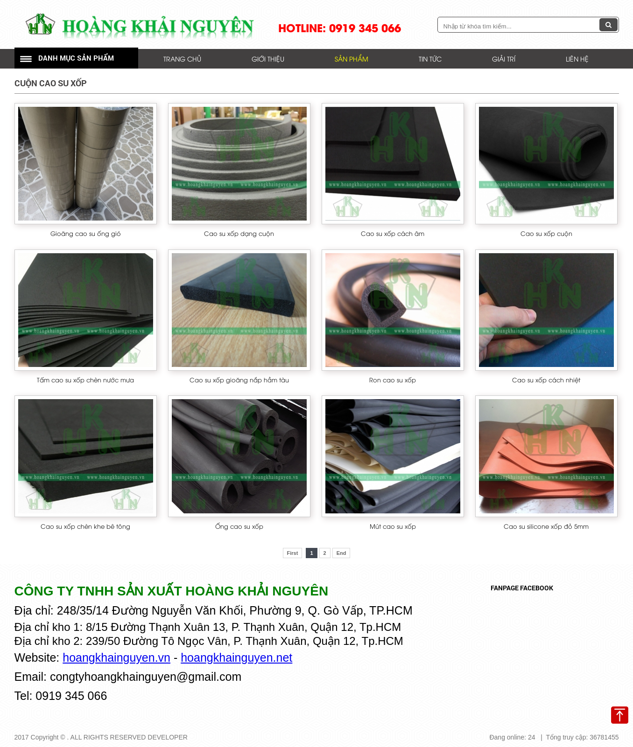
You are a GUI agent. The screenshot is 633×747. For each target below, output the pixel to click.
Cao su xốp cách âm (392, 233)
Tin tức (430, 58)
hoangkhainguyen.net (236, 657)
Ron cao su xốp (392, 379)
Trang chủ (182, 58)
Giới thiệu (268, 58)
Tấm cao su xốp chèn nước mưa (85, 379)
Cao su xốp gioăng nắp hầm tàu (239, 379)
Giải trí (503, 58)
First (292, 553)
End (341, 553)
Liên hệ (577, 58)
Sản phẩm (351, 58)
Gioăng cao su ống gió (85, 233)
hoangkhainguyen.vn (116, 657)
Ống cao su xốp (239, 526)
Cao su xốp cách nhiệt (546, 379)
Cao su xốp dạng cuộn (239, 233)
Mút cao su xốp (393, 526)
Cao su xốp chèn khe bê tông (85, 526)
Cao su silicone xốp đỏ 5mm (546, 526)
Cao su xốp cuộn (546, 233)
